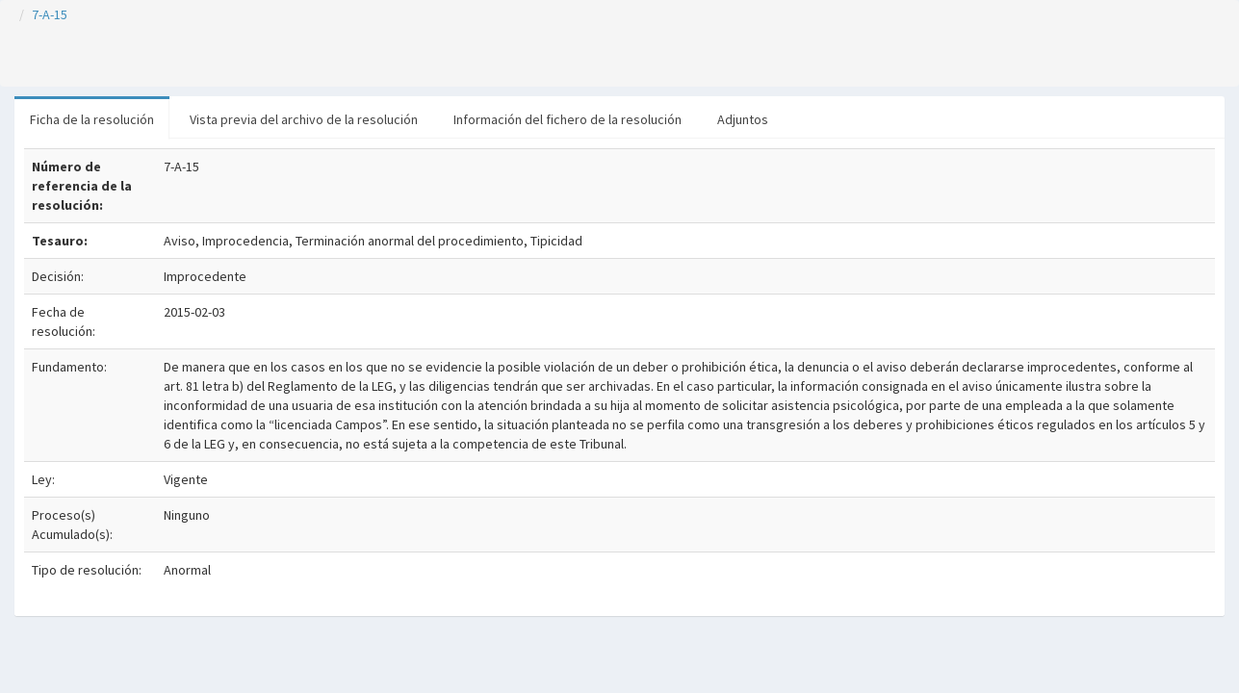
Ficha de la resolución (92, 119)
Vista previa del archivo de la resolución (304, 119)
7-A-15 (49, 14)
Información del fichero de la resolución (567, 119)
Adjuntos (742, 119)
